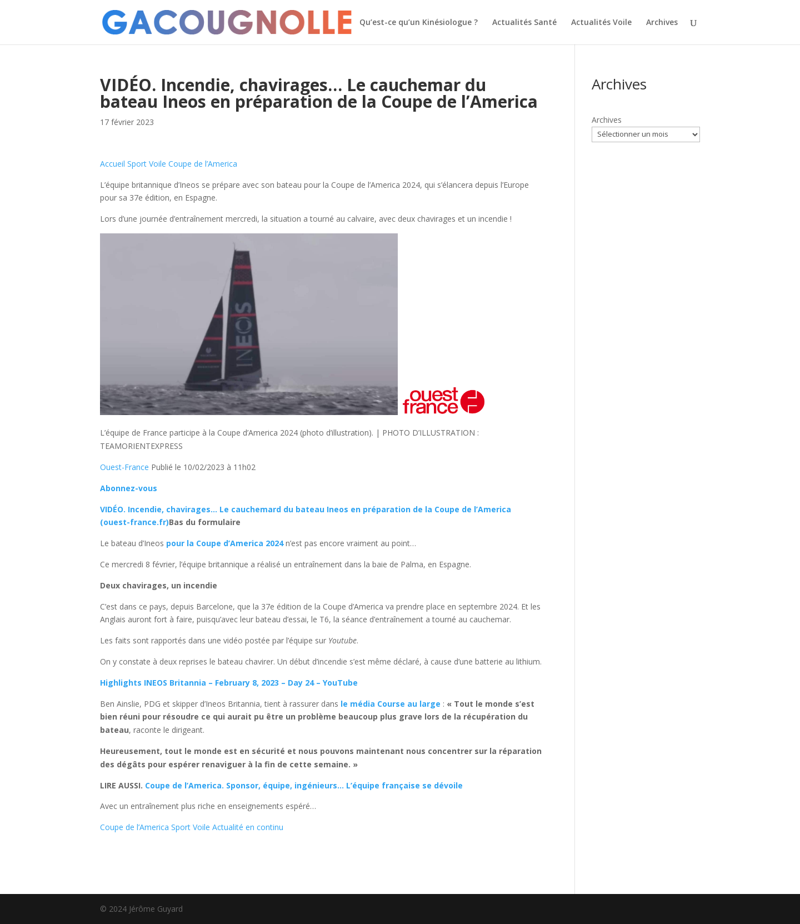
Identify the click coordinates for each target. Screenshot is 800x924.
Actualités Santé (524, 22)
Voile (157, 163)
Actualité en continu (247, 827)
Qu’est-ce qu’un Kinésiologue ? (418, 22)
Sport (137, 163)
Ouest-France (124, 467)
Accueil (112, 163)
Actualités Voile (601, 22)
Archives (662, 22)
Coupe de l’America (202, 163)
